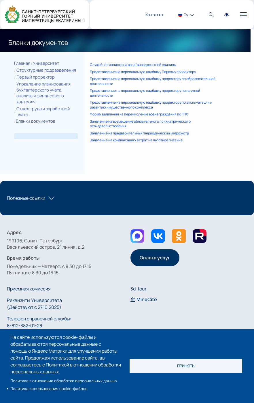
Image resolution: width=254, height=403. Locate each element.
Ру (186, 15)
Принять (185, 365)
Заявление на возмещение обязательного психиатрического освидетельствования (140, 124)
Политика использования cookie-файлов (48, 388)
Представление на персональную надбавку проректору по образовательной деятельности (152, 81)
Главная (22, 63)
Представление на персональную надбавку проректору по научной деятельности (145, 93)
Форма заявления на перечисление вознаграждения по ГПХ (139, 114)
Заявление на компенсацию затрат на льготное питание (136, 140)
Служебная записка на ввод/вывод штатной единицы (133, 64)
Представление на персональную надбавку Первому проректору (143, 71)
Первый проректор (35, 77)
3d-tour (138, 289)
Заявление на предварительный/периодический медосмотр (139, 133)
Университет (46, 63)
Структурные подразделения (46, 70)
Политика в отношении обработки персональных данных (63, 380)
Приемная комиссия (29, 289)
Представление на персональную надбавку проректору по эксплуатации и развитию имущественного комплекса (151, 105)
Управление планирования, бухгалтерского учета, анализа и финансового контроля (44, 92)
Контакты (154, 14)
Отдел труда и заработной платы (43, 111)
